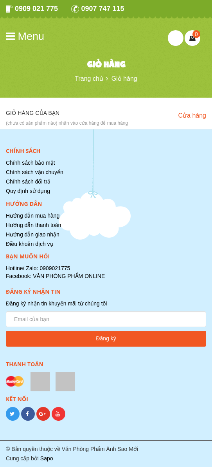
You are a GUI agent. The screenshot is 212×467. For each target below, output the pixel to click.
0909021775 (55, 268)
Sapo (46, 458)
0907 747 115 (97, 9)
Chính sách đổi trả (28, 181)
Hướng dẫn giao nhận (32, 234)
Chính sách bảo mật (30, 163)
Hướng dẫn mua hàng (32, 216)
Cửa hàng (192, 115)
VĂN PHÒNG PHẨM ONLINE (69, 276)
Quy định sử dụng (28, 191)
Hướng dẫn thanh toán (33, 225)
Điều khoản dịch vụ (30, 244)
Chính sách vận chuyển (34, 172)
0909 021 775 (32, 9)
